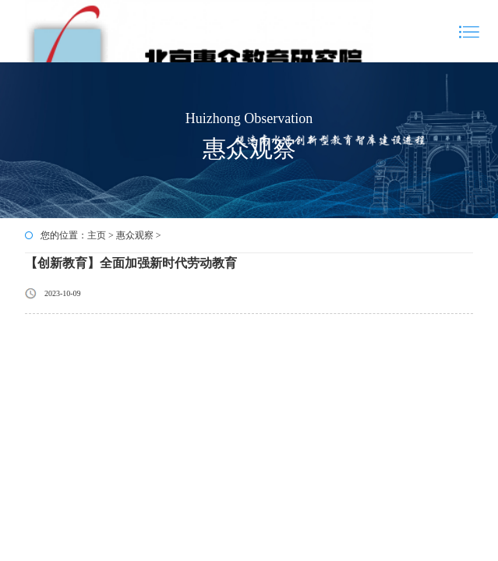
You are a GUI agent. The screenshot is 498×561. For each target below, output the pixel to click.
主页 (96, 235)
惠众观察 (135, 235)
